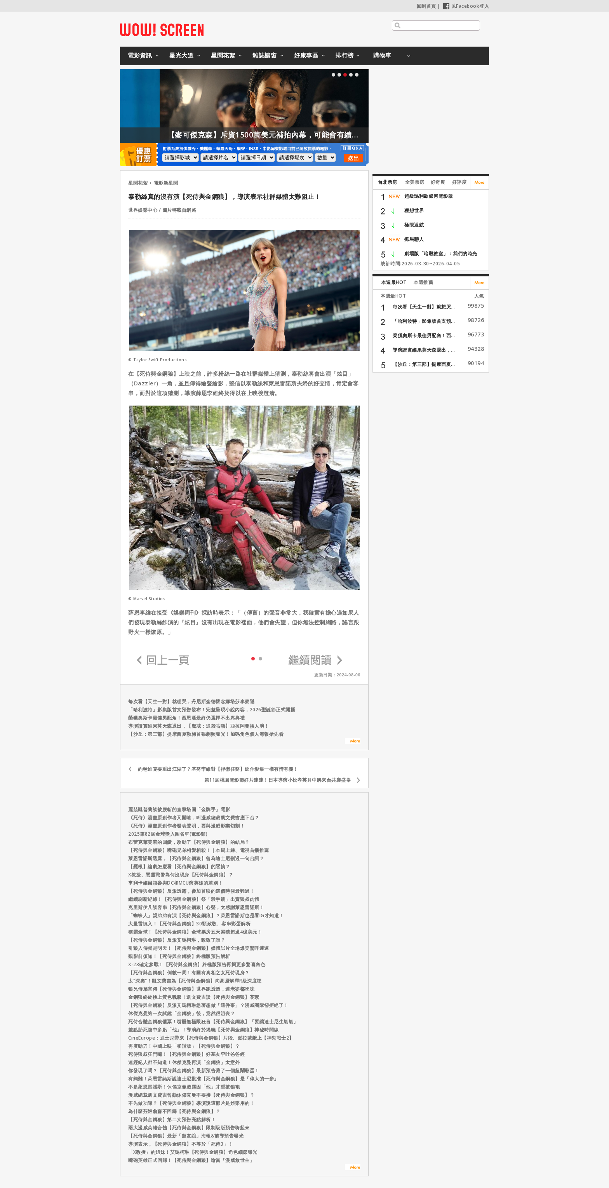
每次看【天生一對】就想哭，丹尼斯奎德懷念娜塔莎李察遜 (191, 701)
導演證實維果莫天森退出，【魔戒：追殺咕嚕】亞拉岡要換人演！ (198, 726)
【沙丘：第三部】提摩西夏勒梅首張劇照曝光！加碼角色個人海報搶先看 (206, 734)
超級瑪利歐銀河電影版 (428, 196)
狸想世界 (414, 210)
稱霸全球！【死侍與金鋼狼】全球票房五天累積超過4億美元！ (195, 931)
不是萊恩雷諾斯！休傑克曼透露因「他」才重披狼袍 (184, 1086)
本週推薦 (423, 282)
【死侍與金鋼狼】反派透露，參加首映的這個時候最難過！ (191, 891)
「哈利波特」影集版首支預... (424, 321)
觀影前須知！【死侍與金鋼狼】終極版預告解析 (179, 956)
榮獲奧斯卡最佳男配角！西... (424, 335)
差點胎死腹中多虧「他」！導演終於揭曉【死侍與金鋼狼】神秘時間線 (203, 1029)
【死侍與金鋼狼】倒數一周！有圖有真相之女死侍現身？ (189, 972)
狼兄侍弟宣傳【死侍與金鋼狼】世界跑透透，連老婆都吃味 (191, 989)
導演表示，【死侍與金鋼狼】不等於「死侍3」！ (180, 1144)
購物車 (382, 55)
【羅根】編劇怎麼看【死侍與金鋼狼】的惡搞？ (179, 866)
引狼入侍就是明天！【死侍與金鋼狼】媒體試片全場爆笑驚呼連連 (198, 948)
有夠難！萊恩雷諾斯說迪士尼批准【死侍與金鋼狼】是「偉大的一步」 (203, 1078)
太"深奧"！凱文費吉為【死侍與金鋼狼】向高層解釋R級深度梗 (195, 980)
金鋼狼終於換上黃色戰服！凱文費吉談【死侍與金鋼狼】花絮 (193, 997)
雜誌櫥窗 (264, 55)
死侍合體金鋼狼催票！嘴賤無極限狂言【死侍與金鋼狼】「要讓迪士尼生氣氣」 (213, 1021)
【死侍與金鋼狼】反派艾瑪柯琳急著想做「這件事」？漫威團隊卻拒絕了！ (208, 1005)
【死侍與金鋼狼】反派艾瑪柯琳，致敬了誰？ (176, 940)
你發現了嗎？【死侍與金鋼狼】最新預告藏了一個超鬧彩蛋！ (193, 1070)
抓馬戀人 (414, 239)
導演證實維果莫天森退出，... (424, 350)
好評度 (459, 182)
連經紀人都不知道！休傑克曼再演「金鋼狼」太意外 (184, 1062)
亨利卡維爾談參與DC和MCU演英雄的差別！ (175, 883)
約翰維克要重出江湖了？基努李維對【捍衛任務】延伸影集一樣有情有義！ (218, 769)
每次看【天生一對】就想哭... (424, 306)
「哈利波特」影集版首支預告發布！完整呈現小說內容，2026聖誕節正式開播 (211, 709)
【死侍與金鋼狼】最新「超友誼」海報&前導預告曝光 (186, 1135)
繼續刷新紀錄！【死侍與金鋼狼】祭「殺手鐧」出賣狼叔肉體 (193, 899)
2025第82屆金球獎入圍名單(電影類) (167, 834)
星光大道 (181, 55)
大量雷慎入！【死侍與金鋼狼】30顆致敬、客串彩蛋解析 (189, 923)
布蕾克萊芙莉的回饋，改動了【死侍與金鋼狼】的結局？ (189, 842)
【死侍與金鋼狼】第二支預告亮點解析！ (172, 1119)
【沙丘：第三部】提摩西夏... (424, 364)
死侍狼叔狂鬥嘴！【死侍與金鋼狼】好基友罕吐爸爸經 (186, 1054)
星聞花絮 (223, 55)
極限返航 (414, 224)
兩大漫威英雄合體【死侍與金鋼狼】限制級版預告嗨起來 (189, 1127)
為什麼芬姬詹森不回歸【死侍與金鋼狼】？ (174, 1111)
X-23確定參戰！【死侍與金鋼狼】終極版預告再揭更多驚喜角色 (196, 964)
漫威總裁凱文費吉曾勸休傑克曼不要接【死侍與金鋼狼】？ (191, 1095)
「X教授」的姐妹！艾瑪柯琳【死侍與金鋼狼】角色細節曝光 (193, 1152)
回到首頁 (426, 6)
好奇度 (438, 182)
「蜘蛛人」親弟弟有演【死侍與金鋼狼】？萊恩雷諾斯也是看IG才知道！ (206, 915)
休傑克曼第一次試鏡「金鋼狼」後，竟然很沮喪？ (181, 1013)
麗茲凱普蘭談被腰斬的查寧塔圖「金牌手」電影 (179, 809)
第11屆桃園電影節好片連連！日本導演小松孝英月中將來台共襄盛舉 (277, 780)
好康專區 (306, 55)
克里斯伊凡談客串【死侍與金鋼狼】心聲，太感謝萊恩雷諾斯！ (196, 907)
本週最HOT (394, 282)
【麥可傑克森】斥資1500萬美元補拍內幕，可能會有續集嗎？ (317, 135)
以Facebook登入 (466, 6)
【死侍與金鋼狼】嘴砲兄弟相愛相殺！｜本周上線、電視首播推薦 (198, 850)
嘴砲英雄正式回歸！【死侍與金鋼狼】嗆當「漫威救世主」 (191, 1160)
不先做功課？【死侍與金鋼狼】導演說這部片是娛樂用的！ (191, 1103)
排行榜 (345, 55)
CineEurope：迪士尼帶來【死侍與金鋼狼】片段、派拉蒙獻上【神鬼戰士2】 (211, 1038)
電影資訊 (140, 55)
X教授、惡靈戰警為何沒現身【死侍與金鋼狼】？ (180, 874)
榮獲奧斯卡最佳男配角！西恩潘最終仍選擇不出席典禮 (186, 717)
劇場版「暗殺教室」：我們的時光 (440, 253)
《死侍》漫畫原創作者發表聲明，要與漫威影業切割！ (186, 825)
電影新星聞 (166, 182)
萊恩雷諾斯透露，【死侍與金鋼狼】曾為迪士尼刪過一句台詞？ (196, 858)
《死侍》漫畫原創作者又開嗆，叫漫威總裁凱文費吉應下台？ (193, 817)
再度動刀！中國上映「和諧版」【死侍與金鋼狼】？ (184, 1046)
